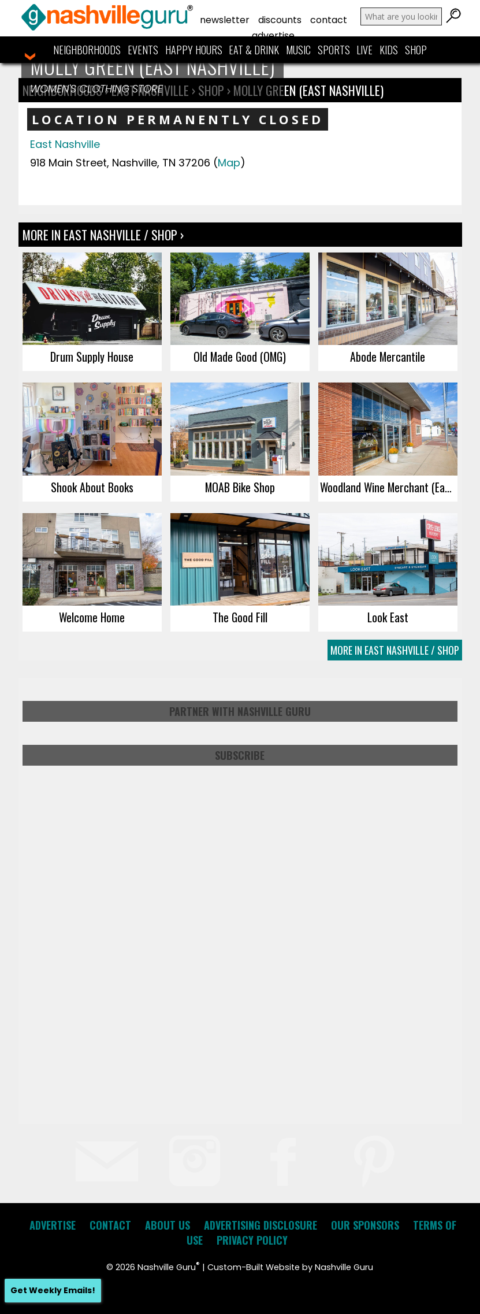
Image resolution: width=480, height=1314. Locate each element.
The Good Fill (240, 617)
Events (143, 49)
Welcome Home (92, 617)
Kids (388, 49)
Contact (328, 20)
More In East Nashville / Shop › (103, 234)
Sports (334, 49)
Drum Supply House (91, 356)
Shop (416, 49)
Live (364, 49)
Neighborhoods (87, 49)
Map (229, 162)
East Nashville (65, 144)
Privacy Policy (252, 1240)
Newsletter (225, 20)
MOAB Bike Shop (240, 487)
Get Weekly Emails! (52, 1290)
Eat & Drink (254, 49)
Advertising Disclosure (260, 1225)
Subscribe (240, 755)
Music (298, 49)
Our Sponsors (365, 1225)
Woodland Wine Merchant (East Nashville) (388, 487)
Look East (387, 617)
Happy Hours (193, 49)
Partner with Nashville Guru (240, 711)
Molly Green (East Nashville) (308, 90)
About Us (167, 1225)
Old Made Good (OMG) (240, 356)
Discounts (280, 20)
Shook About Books (92, 487)
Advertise (273, 35)
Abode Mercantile (387, 356)
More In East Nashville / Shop (394, 650)
